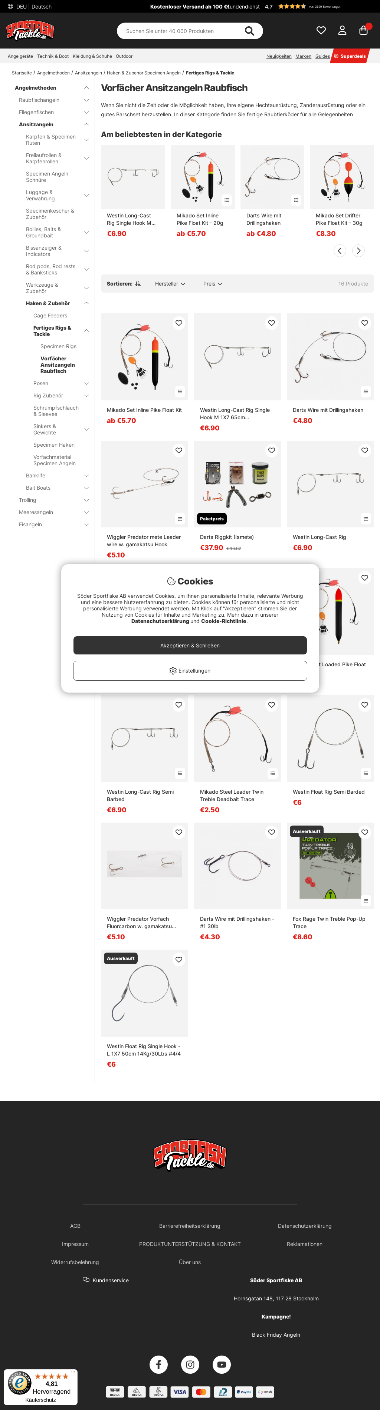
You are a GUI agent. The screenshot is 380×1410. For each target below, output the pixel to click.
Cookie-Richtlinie (224, 621)
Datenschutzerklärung (160, 621)
